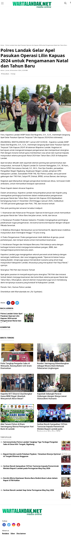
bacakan (5, 74)
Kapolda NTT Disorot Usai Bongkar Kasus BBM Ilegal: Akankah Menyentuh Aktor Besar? (16, 396)
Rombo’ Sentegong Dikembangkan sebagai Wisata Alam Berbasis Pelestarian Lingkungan (53, 365)
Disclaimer (21, 533)
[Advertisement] (35, 26)
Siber (13, 533)
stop (13, 74)
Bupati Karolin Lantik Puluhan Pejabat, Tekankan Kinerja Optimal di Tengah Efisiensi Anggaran (32, 455)
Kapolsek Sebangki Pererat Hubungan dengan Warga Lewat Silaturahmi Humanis (52, 396)
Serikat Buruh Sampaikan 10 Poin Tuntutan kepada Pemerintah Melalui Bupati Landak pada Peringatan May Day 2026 (52, 428)
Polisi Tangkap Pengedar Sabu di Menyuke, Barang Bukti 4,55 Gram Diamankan (16, 365)
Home (2, 45)
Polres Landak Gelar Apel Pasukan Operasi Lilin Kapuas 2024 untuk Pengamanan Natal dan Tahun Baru (36, 45)
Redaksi (5, 533)
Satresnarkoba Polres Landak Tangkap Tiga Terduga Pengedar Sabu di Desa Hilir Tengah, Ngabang (30, 443)
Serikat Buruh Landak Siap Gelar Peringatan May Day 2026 (28, 490)
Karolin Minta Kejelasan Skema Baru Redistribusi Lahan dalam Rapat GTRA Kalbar (30, 479)
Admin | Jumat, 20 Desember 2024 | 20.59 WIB (14, 70)
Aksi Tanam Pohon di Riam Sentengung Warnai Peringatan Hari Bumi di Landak (17, 426)
